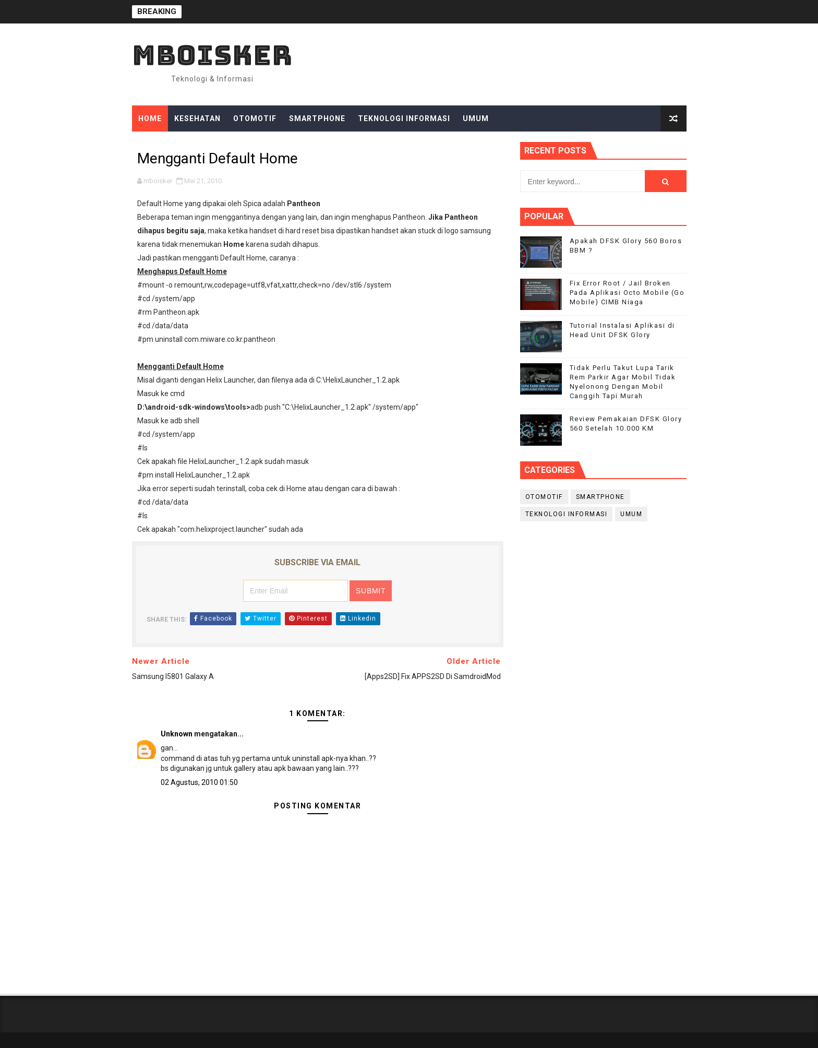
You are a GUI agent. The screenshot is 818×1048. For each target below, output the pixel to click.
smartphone (600, 497)
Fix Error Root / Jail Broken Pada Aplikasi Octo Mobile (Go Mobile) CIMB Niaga (627, 292)
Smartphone (317, 118)
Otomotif (254, 118)
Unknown (177, 734)
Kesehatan (197, 118)
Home (150, 118)
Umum (476, 118)
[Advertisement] (603, 613)
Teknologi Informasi (404, 118)
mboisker (212, 55)
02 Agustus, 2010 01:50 (199, 782)
